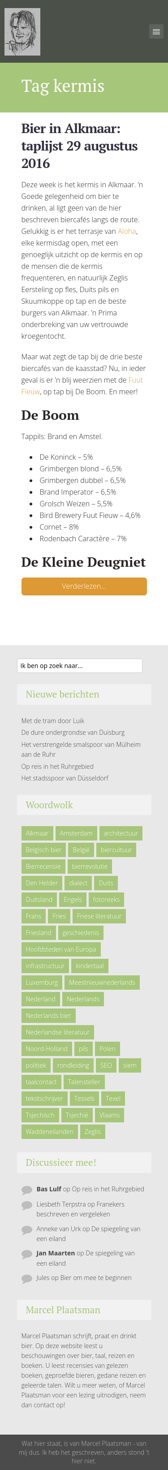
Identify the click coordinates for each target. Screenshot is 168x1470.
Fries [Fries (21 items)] (59, 916)
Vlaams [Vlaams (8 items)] (109, 1115)
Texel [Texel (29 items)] (113, 1098)
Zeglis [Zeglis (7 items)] (93, 1131)
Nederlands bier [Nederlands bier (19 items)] (48, 1015)
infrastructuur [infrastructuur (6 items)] (45, 965)
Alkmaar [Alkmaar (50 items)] (37, 833)
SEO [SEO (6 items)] (106, 1065)
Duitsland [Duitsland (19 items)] (39, 899)
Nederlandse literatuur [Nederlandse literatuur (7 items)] (58, 1032)
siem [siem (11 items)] (130, 1065)
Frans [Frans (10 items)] (34, 916)
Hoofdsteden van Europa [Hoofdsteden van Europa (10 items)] (61, 949)
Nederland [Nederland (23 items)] (41, 999)
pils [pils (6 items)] (83, 1048)
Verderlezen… (84, 586)
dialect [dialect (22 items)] (78, 883)
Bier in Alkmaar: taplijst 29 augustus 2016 (80, 145)
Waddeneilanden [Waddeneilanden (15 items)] (50, 1131)
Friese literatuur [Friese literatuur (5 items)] (99, 916)
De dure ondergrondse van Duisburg (73, 732)
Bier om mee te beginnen (95, 1277)
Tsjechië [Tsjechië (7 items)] (77, 1115)
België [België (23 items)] (81, 849)
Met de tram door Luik (53, 720)
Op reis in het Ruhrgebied (58, 766)
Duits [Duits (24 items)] (106, 883)
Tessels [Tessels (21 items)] (84, 1098)
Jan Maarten (56, 1253)
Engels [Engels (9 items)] (73, 899)
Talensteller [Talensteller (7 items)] (84, 1082)
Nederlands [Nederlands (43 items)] (83, 999)
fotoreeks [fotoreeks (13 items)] (106, 899)
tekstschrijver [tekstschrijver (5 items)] (44, 1098)
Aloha (127, 231)
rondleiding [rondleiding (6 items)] (73, 1065)
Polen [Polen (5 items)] (107, 1048)
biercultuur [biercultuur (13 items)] (116, 849)
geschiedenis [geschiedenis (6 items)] (81, 932)
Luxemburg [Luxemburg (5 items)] (42, 982)
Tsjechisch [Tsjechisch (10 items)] (40, 1115)
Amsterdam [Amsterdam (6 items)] (76, 833)
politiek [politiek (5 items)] (36, 1065)
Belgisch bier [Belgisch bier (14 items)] (44, 849)
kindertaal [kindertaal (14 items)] (89, 965)
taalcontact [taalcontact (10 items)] (41, 1082)
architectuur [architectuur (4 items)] (121, 833)
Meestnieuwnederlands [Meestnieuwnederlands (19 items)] (102, 982)
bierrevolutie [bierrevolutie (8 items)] (90, 866)
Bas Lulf (49, 1189)
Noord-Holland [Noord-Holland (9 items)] (47, 1048)
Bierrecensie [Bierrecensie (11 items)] (43, 866)
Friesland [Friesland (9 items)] (39, 932)
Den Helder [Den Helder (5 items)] (42, 883)
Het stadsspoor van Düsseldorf (65, 778)
